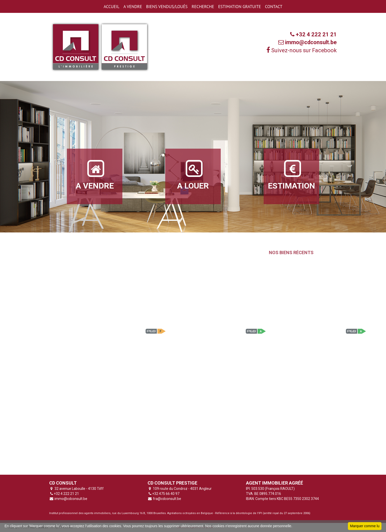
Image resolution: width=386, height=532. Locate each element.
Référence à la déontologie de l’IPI (238, 513)
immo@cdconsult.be (70, 499)
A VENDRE (132, 6)
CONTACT (273, 6)
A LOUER (193, 175)
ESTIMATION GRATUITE (239, 6)
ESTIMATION (291, 175)
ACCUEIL (111, 6)
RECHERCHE (203, 6)
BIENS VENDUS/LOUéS (166, 6)
